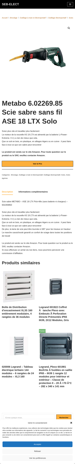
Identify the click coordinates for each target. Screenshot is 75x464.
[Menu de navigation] (70, 4)
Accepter (37, 444)
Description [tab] (7, 192)
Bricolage (13, 18)
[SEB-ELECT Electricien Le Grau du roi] (10, 4)
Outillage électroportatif (57, 18)
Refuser (37, 451)
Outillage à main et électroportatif (33, 18)
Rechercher (63, 418)
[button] (71, 423)
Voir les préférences (37, 458)
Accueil (5, 18)
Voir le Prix (37, 164)
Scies (71, 18)
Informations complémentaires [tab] (33, 192)
